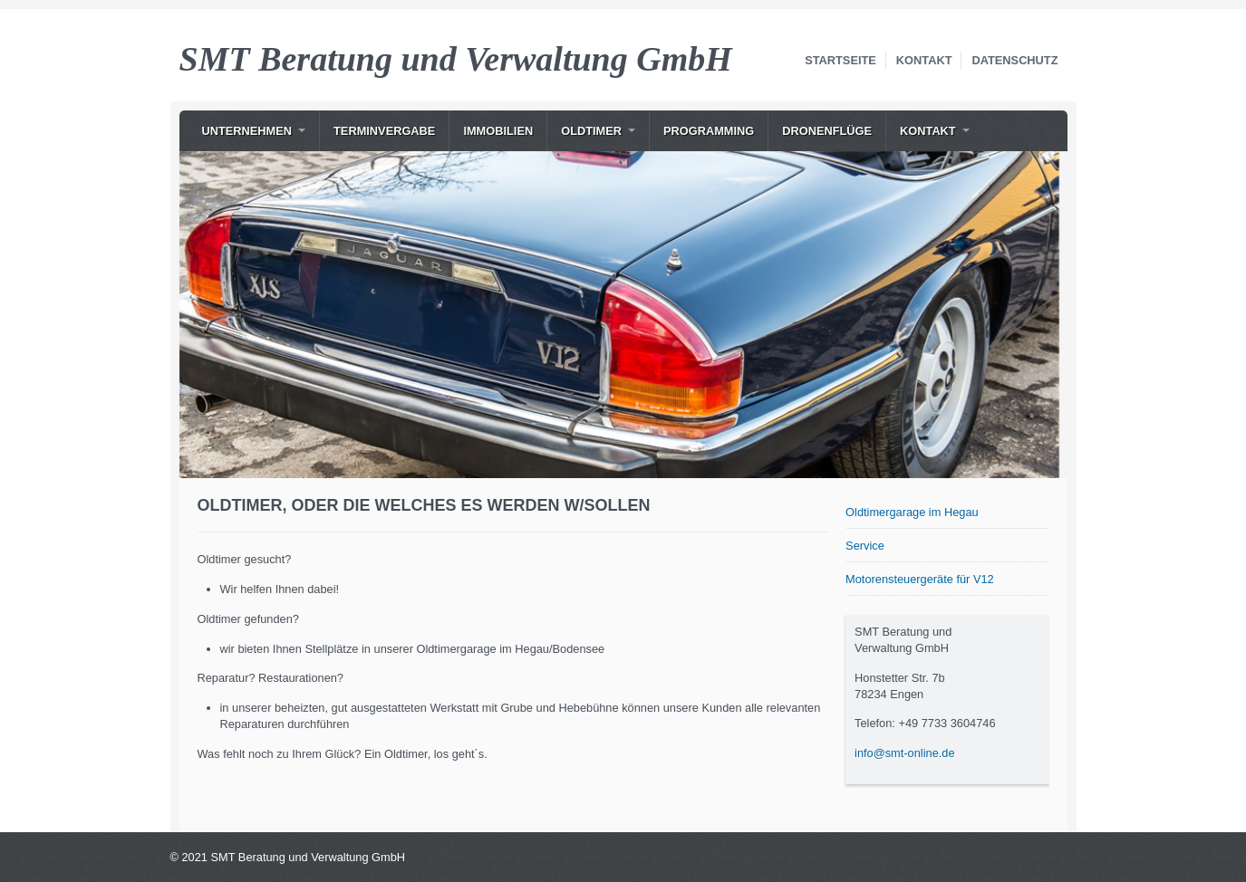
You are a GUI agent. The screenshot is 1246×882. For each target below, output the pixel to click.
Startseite (840, 60)
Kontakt (924, 60)
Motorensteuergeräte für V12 (919, 579)
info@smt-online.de (904, 753)
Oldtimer (591, 131)
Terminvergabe (384, 131)
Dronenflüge (827, 131)
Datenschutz (1014, 60)
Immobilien (498, 131)
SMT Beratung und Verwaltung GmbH (455, 59)
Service (864, 545)
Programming (708, 131)
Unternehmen (247, 131)
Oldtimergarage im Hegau (912, 512)
